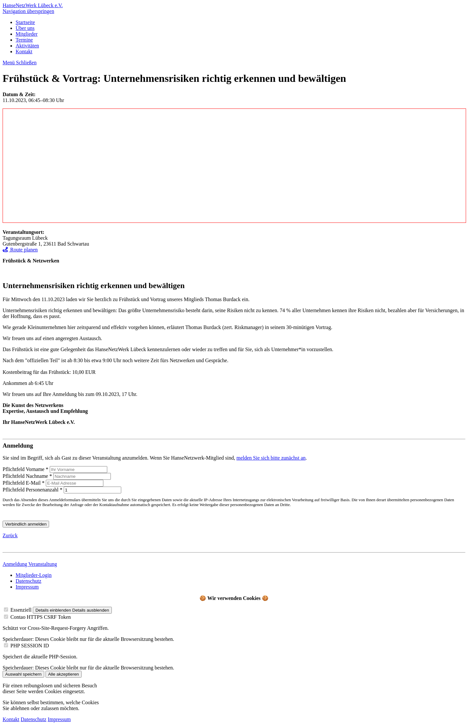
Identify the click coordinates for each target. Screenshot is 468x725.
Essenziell (21, 610)
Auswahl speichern (23, 674)
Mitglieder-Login (34, 575)
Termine (24, 40)
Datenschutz (28, 581)
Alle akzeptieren (63, 674)
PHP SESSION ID (29, 645)
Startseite (25, 22)
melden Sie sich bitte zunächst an (271, 458)
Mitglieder (27, 34)
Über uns (25, 28)
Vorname (26, 469)
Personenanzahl (33, 489)
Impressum (27, 587)
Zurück (10, 535)
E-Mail (24, 483)
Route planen (20, 249)
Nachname (28, 476)
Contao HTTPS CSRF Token (40, 617)
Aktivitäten (27, 45)
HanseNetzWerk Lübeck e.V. (33, 5)
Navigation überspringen (28, 11)
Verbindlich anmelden (25, 524)
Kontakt (24, 51)
